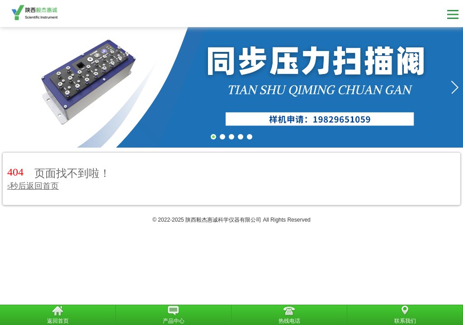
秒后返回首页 (33, 185)
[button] (454, 87)
